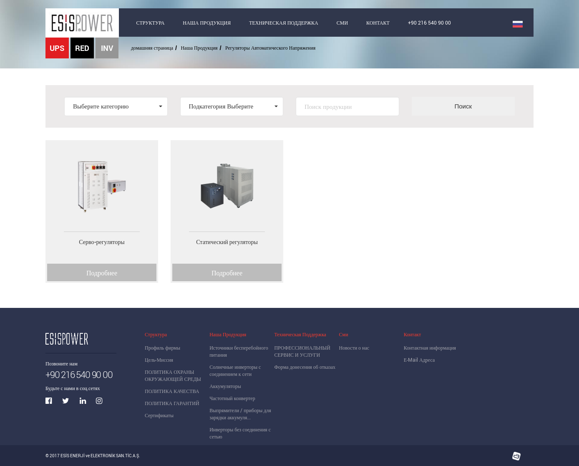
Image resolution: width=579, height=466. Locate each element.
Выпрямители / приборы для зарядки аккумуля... (240, 414)
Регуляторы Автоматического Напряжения (270, 47)
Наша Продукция (199, 47)
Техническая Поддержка (300, 334)
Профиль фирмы (162, 347)
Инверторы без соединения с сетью (240, 433)
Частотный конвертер (232, 398)
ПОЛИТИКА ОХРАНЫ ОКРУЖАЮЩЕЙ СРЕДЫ (173, 375)
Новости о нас (354, 347)
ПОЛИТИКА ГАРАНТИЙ (172, 403)
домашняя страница (152, 47)
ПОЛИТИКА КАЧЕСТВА (172, 391)
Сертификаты (159, 415)
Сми (343, 334)
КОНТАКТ (378, 22)
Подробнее (101, 272)
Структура (156, 334)
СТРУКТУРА (150, 22)
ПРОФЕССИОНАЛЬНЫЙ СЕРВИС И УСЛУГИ (302, 351)
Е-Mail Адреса (419, 359)
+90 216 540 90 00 (429, 22)
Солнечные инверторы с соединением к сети (235, 370)
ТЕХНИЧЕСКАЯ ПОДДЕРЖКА (283, 22)
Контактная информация (430, 347)
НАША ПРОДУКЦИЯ (207, 22)
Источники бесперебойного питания (238, 351)
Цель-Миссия (159, 359)
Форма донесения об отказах (304, 366)
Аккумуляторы (225, 386)
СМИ (342, 22)
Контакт (412, 334)
